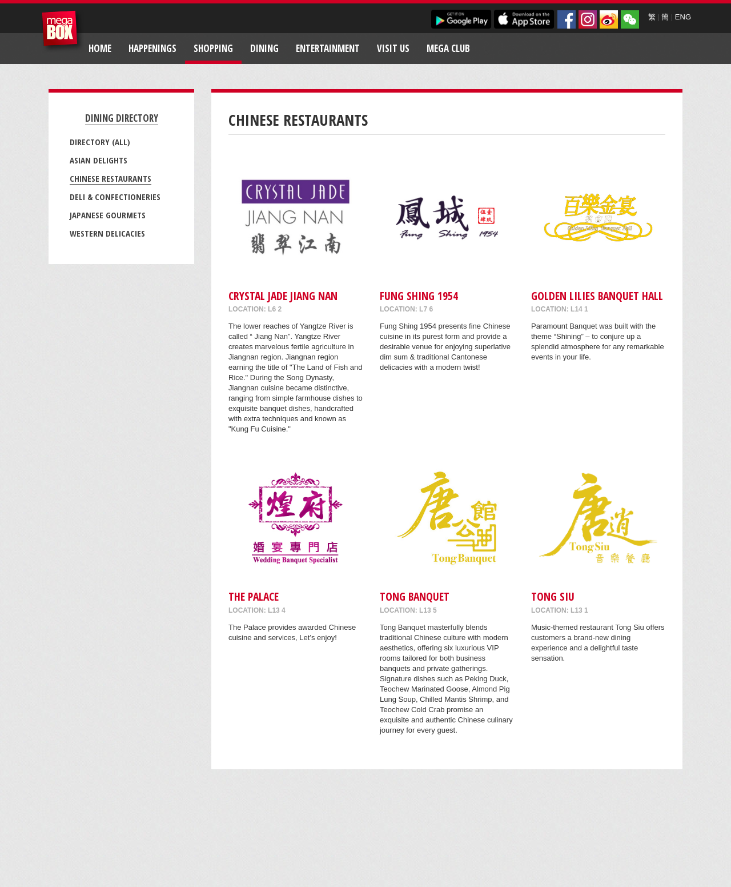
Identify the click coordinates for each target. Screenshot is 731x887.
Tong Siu (553, 596)
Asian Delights (98, 160)
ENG (683, 17)
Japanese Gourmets (108, 215)
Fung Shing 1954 (419, 295)
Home (100, 48)
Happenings (152, 48)
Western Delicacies (107, 233)
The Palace (253, 596)
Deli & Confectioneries (115, 196)
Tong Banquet (414, 596)
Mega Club (448, 48)
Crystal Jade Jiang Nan (283, 295)
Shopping (213, 48)
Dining (264, 48)
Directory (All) (100, 141)
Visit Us (393, 48)
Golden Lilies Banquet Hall (597, 295)
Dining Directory (121, 118)
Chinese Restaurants (110, 178)
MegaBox (62, 31)
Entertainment (328, 48)
